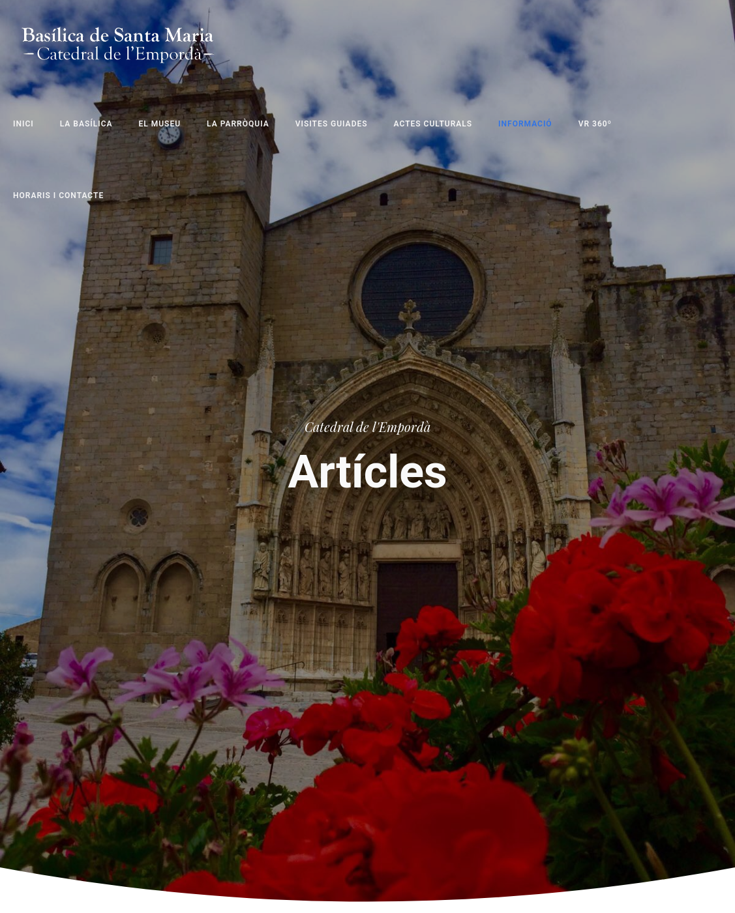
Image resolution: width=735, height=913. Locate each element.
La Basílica (86, 123)
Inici (23, 123)
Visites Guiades (331, 123)
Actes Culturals (433, 123)
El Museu (160, 123)
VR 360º (595, 123)
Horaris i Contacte (58, 195)
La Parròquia (238, 123)
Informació (525, 123)
